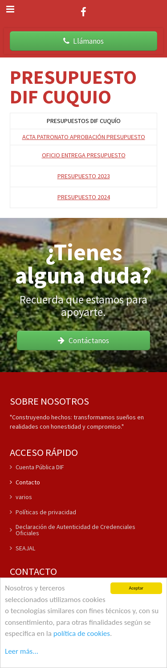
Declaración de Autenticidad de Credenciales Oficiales (72, 530)
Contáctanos (83, 340)
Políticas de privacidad (43, 512)
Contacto (25, 482)
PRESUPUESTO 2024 (83, 197)
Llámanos (83, 41)
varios (21, 497)
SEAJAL (22, 548)
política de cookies (81, 634)
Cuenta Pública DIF (37, 467)
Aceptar (136, 589)
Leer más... (21, 651)
